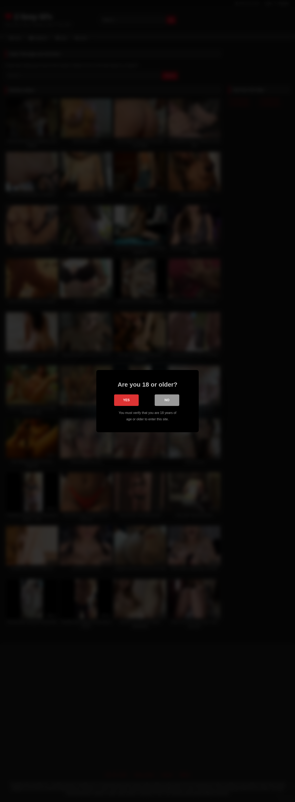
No (167, 400)
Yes (126, 400)
